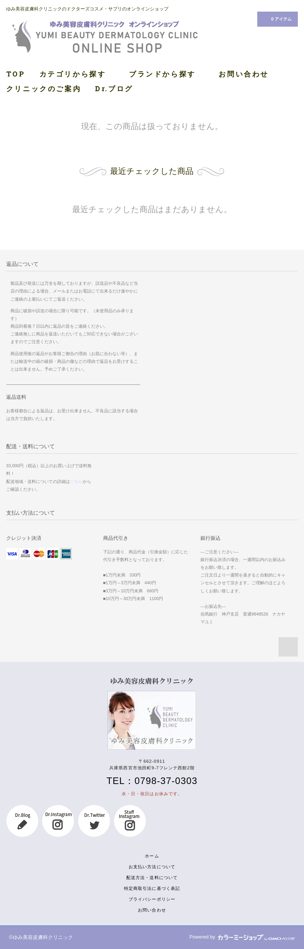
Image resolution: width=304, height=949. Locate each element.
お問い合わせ (244, 73)
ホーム (152, 856)
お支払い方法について (152, 866)
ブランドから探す (167, 73)
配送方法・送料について (152, 877)
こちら (76, 481)
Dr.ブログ (114, 88)
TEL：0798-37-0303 (152, 781)
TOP (15, 73)
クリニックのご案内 (43, 88)
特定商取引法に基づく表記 (152, 888)
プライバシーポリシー (152, 899)
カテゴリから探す (77, 73)
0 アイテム (277, 18)
